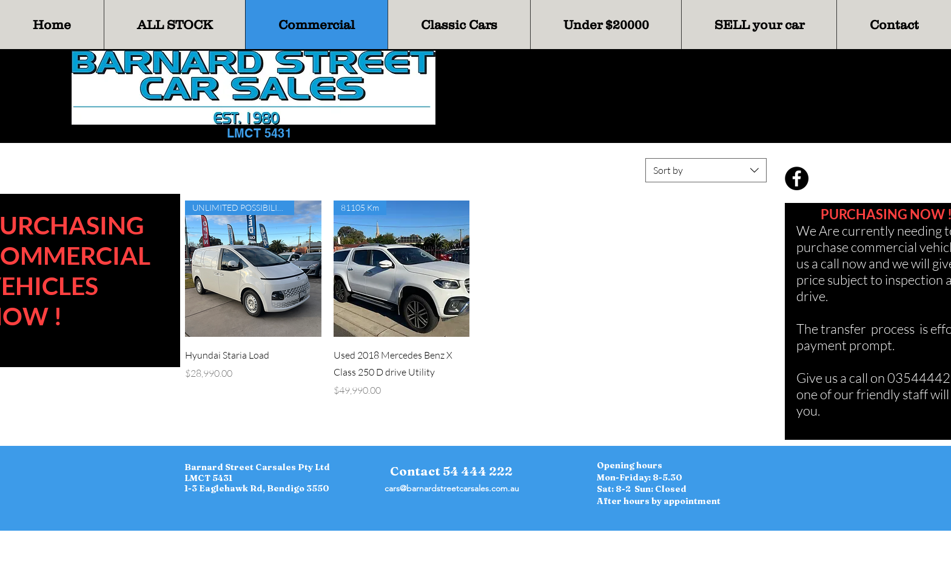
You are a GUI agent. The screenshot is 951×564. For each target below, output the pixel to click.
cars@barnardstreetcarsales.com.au (452, 488)
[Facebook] (796, 178)
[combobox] (706, 170)
